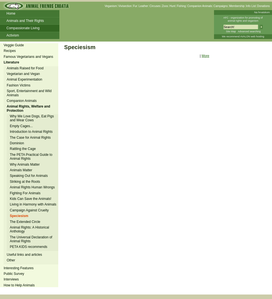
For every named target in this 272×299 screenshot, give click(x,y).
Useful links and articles (24, 255)
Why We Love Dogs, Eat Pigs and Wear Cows (32, 118)
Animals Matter (21, 170)
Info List (251, 6)
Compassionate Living (22, 28)
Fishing (181, 6)
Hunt (172, 6)
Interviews (11, 279)
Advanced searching (249, 31)
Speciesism (19, 216)
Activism (12, 35)
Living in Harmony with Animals (33, 204)
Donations (263, 6)
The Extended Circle (25, 222)
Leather (143, 6)
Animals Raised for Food (25, 68)
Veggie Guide (14, 45)
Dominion (17, 143)
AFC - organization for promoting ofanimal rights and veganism (243, 19)
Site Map (231, 31)
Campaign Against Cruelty (29, 210)
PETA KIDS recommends (28, 247)
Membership (237, 6)
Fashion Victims (18, 85)
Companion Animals (199, 6)
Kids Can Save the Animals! (30, 199)
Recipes (10, 51)
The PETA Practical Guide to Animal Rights (31, 157)
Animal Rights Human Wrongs (32, 187)
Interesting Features (19, 268)
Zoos (165, 6)
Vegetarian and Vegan (23, 74)
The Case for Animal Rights (30, 138)
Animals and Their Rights (25, 21)
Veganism (110, 6)
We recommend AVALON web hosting (243, 36)
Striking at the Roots (25, 182)
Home (10, 13)
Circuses (155, 6)
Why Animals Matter (25, 164)
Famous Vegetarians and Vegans (28, 57)
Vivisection (125, 6)
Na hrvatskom (262, 12)
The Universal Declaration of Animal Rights (31, 239)
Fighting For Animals (25, 193)
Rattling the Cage (23, 149)
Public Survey (14, 274)
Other (11, 260)
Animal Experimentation (24, 79)
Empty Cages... (21, 126)
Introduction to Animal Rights (31, 132)
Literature (11, 62)
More (205, 56)
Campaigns (220, 6)
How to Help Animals (19, 285)
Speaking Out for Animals (29, 176)
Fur (135, 6)
